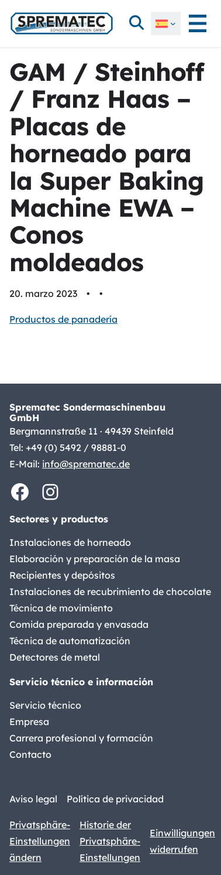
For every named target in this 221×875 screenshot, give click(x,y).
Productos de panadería (63, 319)
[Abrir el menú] (198, 23)
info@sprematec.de (86, 464)
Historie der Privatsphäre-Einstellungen (110, 841)
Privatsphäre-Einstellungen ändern (39, 841)
